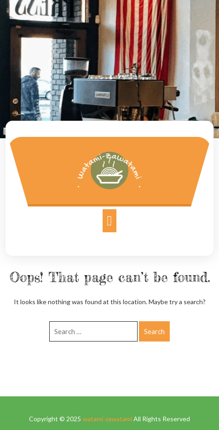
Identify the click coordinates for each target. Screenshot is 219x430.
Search (154, 331)
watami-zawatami (107, 419)
